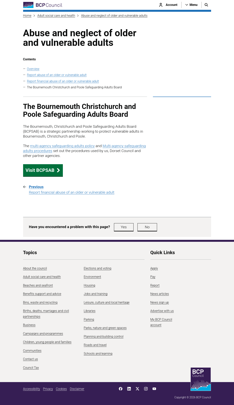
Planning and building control (104, 336)
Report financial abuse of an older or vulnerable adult (63, 81)
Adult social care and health (56, 15)
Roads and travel (95, 345)
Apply (154, 268)
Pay (152, 277)
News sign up (159, 302)
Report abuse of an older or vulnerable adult (57, 75)
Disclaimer (77, 389)
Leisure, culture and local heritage (107, 302)
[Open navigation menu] (191, 5)
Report (155, 285)
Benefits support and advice (42, 294)
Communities (32, 350)
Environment (92, 277)
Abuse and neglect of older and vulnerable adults (114, 15)
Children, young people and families (47, 342)
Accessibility (31, 389)
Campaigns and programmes (43, 333)
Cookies (61, 389)
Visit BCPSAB (42, 170)
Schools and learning (98, 353)
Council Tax (31, 368)
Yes (124, 227)
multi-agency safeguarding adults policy (62, 146)
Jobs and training (96, 294)
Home (27, 15)
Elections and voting (97, 268)
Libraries (90, 311)
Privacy (48, 389)
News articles (159, 294)
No (147, 227)
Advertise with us (162, 311)
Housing (89, 285)
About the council (35, 268)
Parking (89, 319)
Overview (33, 69)
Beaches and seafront (38, 285)
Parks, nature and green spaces (105, 328)
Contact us (30, 359)
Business (29, 325)
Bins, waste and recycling (40, 302)
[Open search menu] (206, 5)
